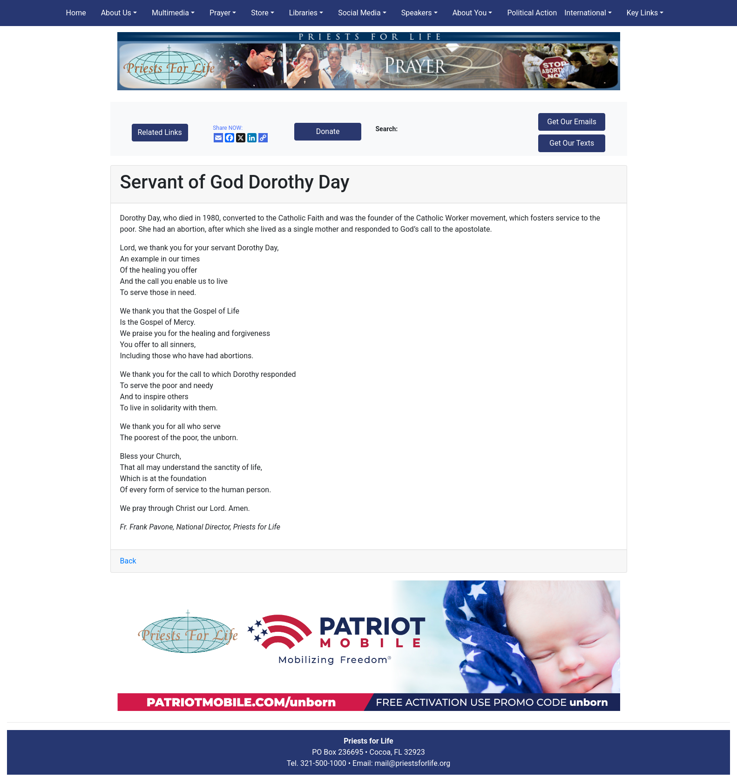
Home (76, 12)
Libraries (303, 12)
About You (470, 12)
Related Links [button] (160, 132)
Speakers (416, 12)
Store (259, 12)
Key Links (642, 12)
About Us (116, 12)
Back (128, 560)
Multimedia (170, 12)
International (585, 12)
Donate (328, 131)
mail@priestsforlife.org (413, 763)
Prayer (220, 12)
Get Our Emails (571, 121)
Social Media (359, 12)
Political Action (532, 12)
